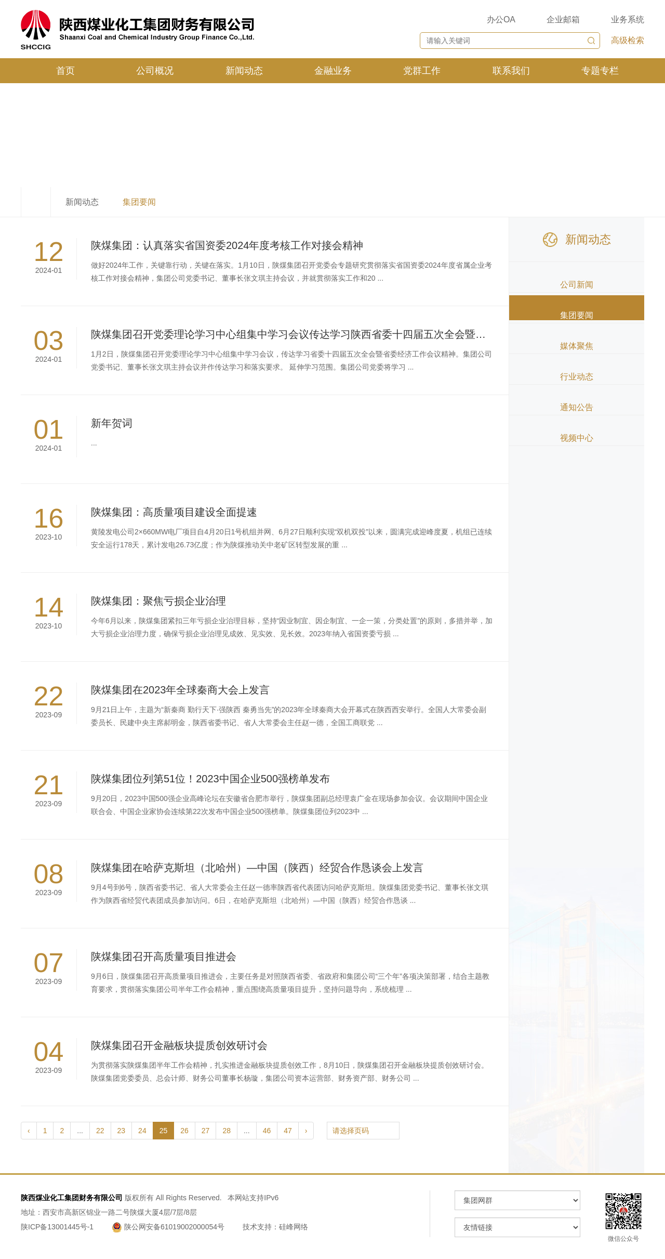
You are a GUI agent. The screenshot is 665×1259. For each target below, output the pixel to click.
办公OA (501, 19)
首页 (65, 70)
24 (142, 1130)
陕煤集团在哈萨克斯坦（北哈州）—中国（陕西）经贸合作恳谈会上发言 (257, 867)
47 (288, 1130)
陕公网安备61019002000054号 (169, 1227)
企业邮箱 (563, 19)
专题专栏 (600, 70)
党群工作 (422, 70)
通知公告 (576, 407)
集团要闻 (576, 315)
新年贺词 (111, 423)
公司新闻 (576, 284)
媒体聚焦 (576, 346)
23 (121, 1130)
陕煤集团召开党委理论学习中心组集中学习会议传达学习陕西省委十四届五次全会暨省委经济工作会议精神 (335, 334)
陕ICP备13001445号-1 (57, 1227)
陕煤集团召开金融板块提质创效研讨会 (179, 1045)
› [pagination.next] (306, 1130)
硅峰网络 (293, 1227)
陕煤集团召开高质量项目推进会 (163, 956)
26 (184, 1130)
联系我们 (511, 70)
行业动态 (576, 376)
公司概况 (155, 70)
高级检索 (627, 40)
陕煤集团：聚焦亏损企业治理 (158, 601)
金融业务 (333, 70)
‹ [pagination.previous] (29, 1130)
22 (100, 1130)
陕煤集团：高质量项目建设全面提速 (174, 512)
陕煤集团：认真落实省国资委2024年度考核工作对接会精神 (227, 245)
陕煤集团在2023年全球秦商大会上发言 (180, 690)
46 (267, 1130)
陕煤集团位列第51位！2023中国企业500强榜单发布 (210, 778)
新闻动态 (244, 70)
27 (206, 1130)
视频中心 (576, 438)
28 (226, 1130)
